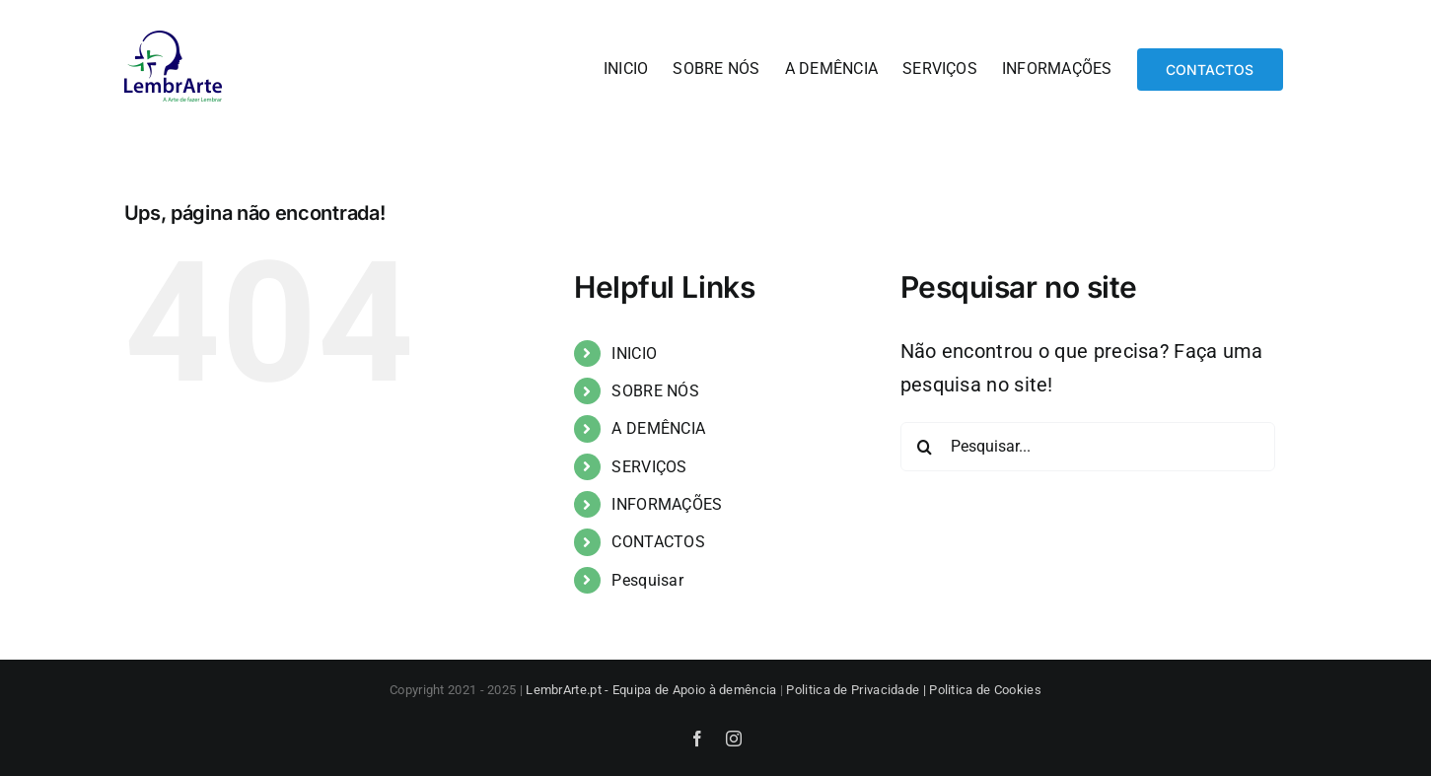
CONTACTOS (658, 541)
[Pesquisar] (925, 446)
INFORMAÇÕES (666, 504)
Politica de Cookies (985, 689)
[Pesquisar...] (1087, 446)
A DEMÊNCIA (658, 428)
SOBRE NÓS (655, 391)
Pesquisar (647, 580)
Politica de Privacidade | (857, 689)
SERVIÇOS (648, 467)
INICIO (634, 353)
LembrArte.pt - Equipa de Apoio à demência (651, 689)
